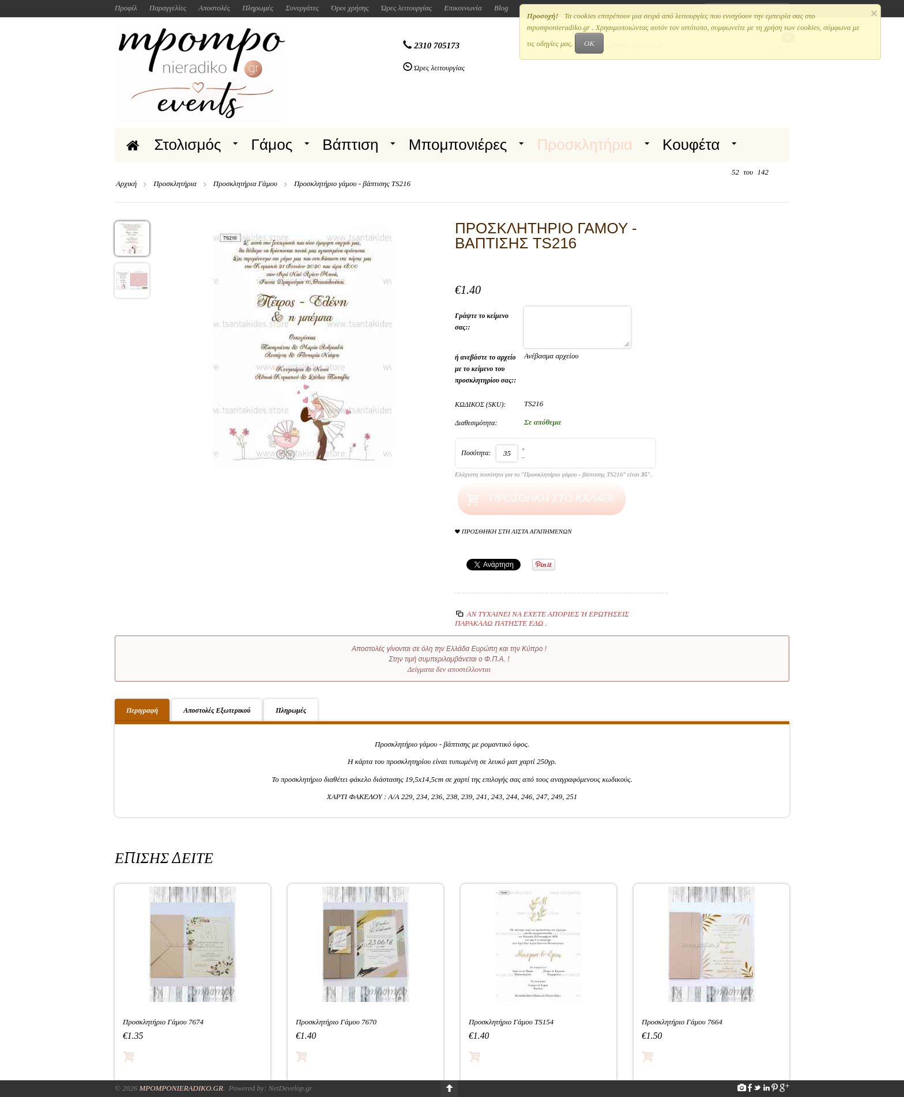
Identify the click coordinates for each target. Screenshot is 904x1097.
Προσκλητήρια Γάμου (245, 183)
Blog (501, 7)
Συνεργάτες (302, 7)
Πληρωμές (257, 7)
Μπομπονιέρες (458, 144)
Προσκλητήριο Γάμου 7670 (336, 1022)
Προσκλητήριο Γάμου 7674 (163, 1022)
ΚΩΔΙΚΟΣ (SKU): (480, 404)
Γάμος (272, 144)
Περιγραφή (142, 710)
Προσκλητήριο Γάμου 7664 (682, 1022)
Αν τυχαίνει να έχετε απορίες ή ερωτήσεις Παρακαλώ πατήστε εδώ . (542, 618)
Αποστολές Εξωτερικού (216, 710)
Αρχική (126, 183)
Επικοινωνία (463, 7)
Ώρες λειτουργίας (406, 7)
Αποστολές (214, 7)
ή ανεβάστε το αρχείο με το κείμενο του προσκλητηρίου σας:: (486, 368)
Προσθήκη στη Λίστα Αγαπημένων (513, 531)
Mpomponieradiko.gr (181, 1088)
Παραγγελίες (167, 7)
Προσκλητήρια (584, 144)
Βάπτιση (350, 144)
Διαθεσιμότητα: (476, 423)
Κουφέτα (691, 144)
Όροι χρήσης (350, 7)
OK (589, 43)
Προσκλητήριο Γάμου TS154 (511, 1022)
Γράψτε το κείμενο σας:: (481, 321)
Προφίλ (126, 7)
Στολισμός (188, 144)
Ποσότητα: (476, 453)
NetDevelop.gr (290, 1088)
